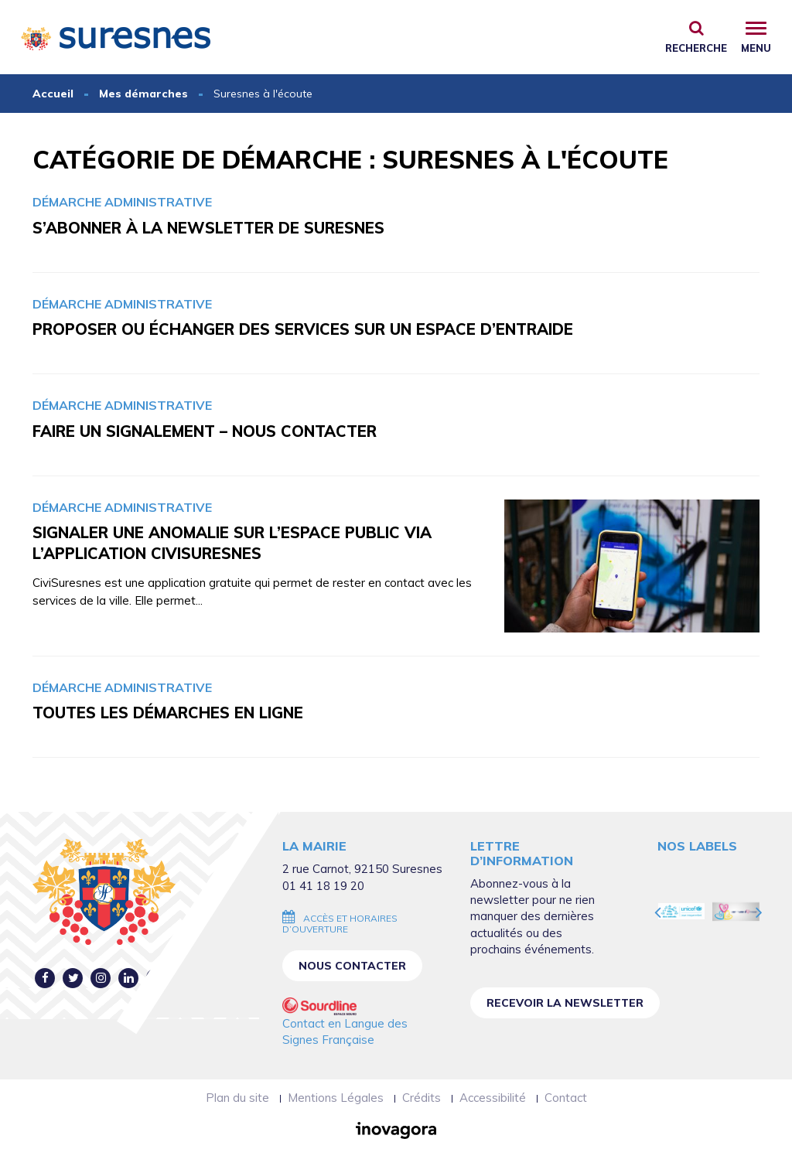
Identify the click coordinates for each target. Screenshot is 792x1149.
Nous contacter (352, 966)
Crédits (421, 1097)
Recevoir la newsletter (565, 1003)
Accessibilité (492, 1097)
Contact (565, 1097)
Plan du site (237, 1097)
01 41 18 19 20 (323, 885)
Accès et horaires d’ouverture (340, 923)
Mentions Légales (336, 1097)
